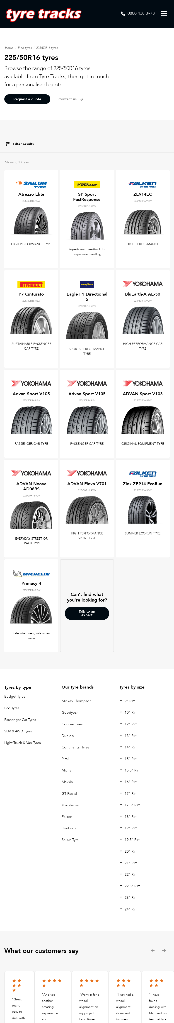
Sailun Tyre (70, 839)
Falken (67, 816)
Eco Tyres (11, 708)
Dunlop (68, 735)
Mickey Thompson (77, 700)
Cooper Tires (72, 724)
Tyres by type (17, 687)
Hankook (69, 828)
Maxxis (67, 782)
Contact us (71, 99)
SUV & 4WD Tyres (18, 731)
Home (9, 48)
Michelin (68, 770)
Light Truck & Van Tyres (22, 742)
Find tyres (25, 48)
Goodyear (70, 712)
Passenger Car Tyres (20, 719)
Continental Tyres (75, 747)
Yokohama (70, 805)
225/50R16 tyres (47, 48)
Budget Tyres (14, 696)
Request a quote (27, 99)
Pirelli (66, 758)
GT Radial (69, 793)
